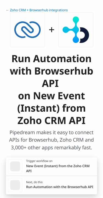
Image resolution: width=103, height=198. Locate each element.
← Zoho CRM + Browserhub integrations (37, 10)
